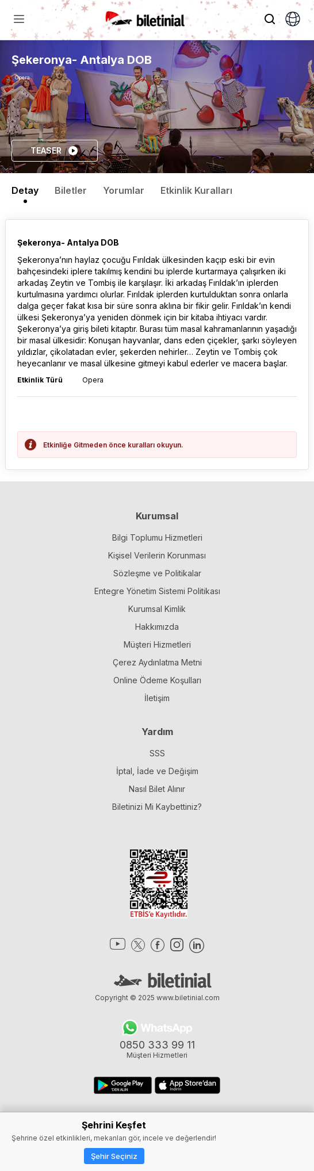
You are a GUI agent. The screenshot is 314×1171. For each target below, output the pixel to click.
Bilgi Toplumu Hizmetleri (157, 537)
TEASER (54, 150)
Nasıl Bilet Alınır (157, 789)
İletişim (157, 698)
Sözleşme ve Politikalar (157, 573)
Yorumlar (123, 190)
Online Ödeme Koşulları (157, 680)
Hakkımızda (157, 627)
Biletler (71, 190)
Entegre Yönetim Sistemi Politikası (157, 591)
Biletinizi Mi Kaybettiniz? (157, 807)
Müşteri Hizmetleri (157, 644)
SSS (157, 753)
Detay (25, 190)
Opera (22, 77)
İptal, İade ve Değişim (157, 771)
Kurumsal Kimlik (157, 609)
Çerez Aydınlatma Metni (157, 662)
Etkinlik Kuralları (196, 190)
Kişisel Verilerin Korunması (157, 555)
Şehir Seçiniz (114, 1156)
